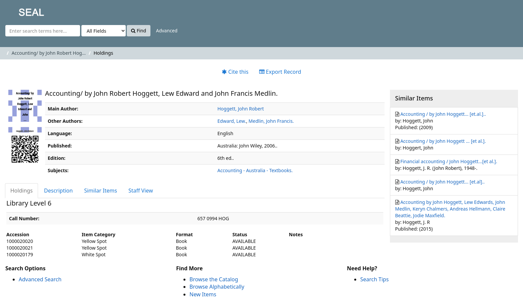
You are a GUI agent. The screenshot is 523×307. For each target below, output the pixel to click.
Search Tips (374, 279)
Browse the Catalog (213, 279)
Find (138, 30)
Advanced (166, 30)
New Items (202, 294)
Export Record (280, 71)
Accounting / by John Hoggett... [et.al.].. (443, 114)
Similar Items (100, 190)
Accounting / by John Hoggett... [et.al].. (442, 182)
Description (58, 190)
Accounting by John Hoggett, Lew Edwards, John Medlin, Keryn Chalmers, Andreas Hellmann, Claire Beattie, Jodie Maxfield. (450, 209)
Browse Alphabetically (216, 286)
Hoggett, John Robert (240, 108)
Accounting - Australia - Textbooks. (255, 170)
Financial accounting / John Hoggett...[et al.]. (448, 161)
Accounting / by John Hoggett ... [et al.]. (443, 141)
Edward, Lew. (231, 121)
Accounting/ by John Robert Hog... (49, 53)
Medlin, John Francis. (271, 121)
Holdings (21, 190)
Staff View (140, 190)
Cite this (235, 71)
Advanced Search (40, 279)
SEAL (18, 10)
